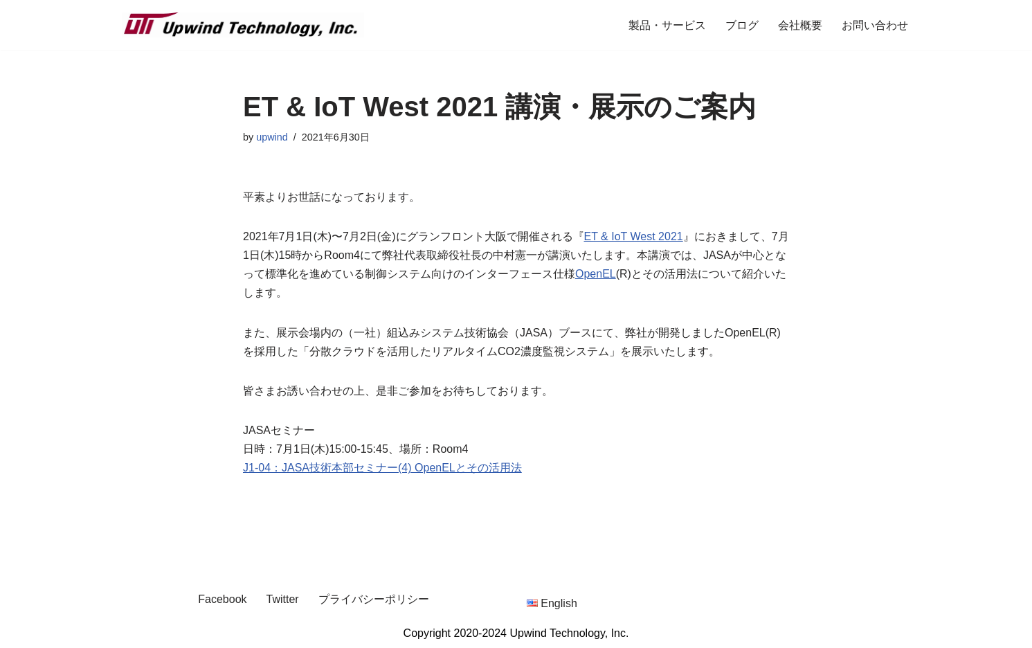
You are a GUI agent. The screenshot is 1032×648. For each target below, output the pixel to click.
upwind (272, 137)
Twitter (282, 599)
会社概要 (800, 25)
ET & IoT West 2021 (633, 236)
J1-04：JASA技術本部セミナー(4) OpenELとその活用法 (382, 468)
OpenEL (595, 274)
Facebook (222, 599)
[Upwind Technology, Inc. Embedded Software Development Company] (243, 24)
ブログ (742, 25)
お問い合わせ (875, 25)
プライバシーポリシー (373, 599)
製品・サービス (667, 25)
